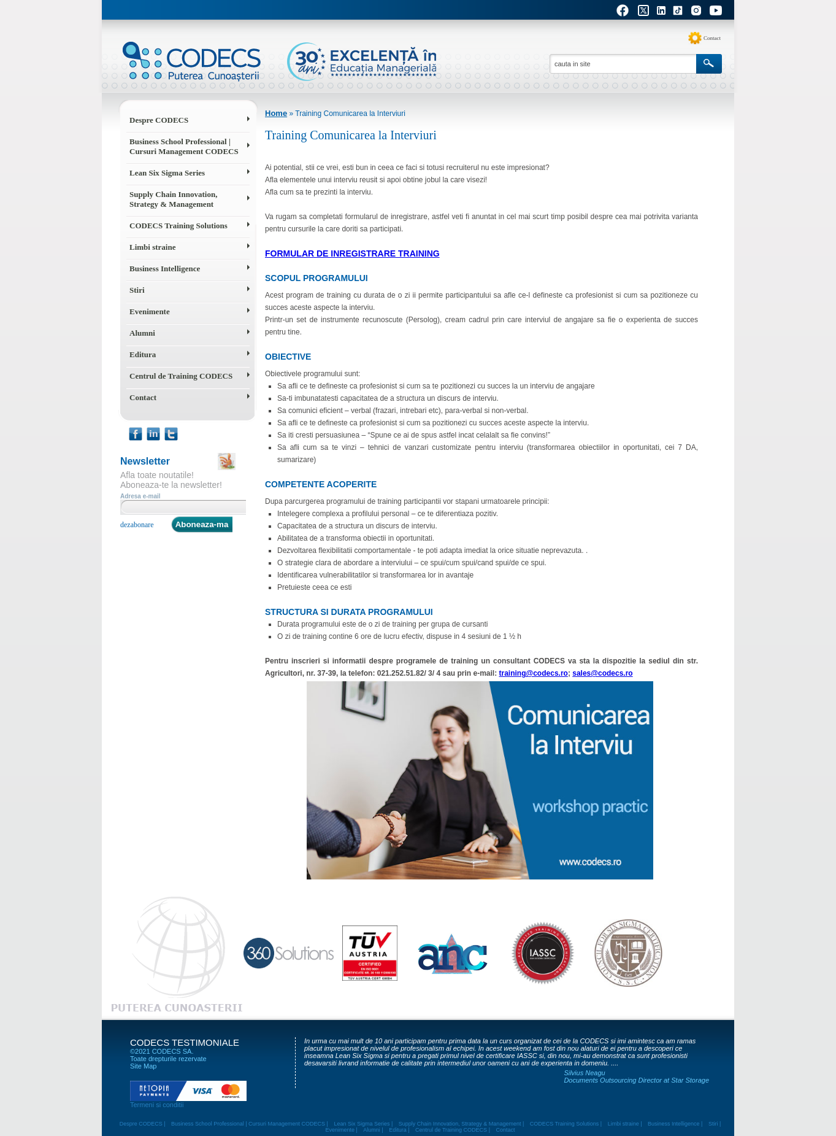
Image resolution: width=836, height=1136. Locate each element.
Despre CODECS (158, 120)
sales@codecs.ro (602, 673)
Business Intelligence (164, 268)
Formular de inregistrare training (352, 253)
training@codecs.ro (533, 673)
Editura (142, 354)
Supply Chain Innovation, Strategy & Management (173, 199)
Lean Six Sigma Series (167, 172)
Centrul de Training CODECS (180, 376)
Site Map (143, 1066)
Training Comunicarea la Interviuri (350, 113)
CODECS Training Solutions (178, 225)
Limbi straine (152, 247)
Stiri (137, 290)
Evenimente (149, 311)
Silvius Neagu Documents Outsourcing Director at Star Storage (636, 1076)
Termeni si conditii (156, 1104)
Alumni (142, 333)
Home (276, 113)
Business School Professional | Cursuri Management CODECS (184, 146)
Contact (712, 38)
